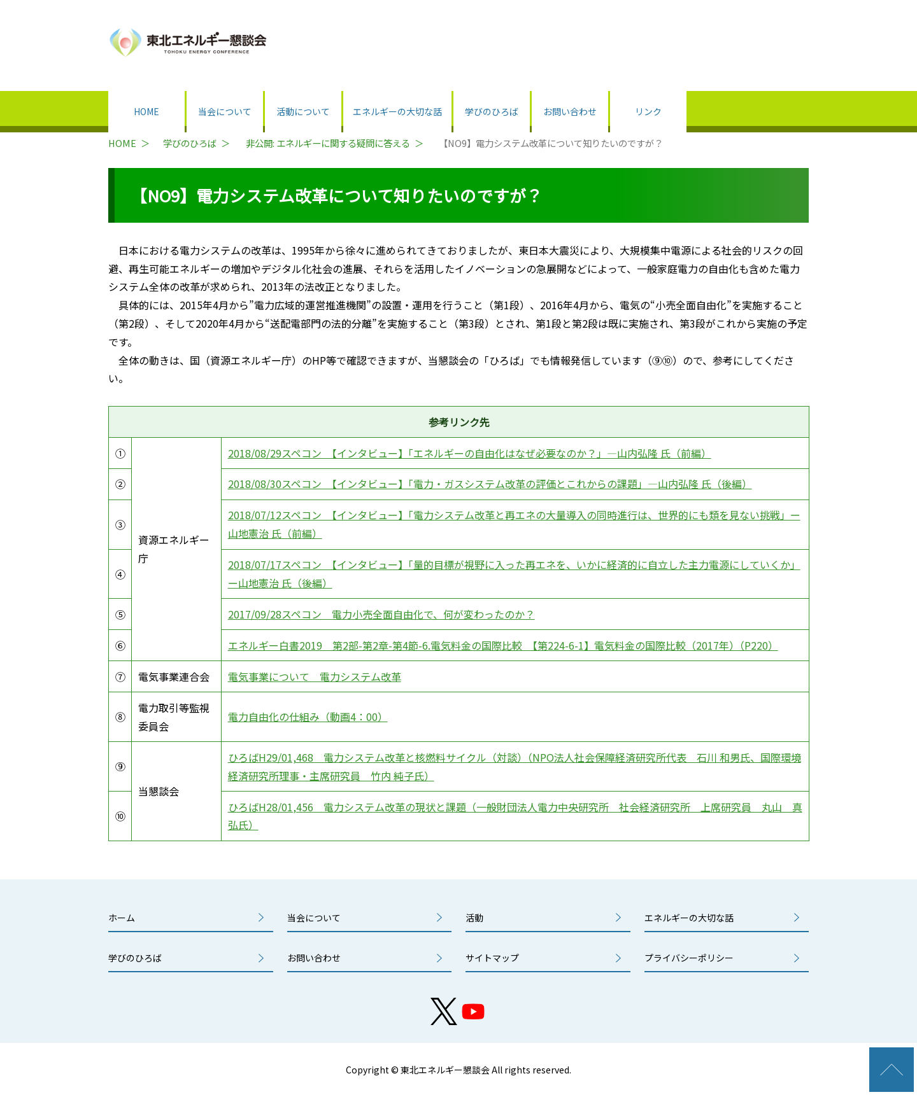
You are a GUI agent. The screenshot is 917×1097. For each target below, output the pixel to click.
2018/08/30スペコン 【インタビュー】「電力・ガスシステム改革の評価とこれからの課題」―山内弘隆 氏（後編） (490, 483)
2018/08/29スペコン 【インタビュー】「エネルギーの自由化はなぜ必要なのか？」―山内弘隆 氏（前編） (469, 453)
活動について (303, 111)
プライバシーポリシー (689, 957)
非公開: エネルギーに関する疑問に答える (328, 143)
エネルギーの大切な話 (397, 111)
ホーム (121, 917)
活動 (474, 917)
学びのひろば (491, 111)
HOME (146, 111)
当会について (225, 111)
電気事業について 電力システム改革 (314, 676)
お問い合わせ (570, 111)
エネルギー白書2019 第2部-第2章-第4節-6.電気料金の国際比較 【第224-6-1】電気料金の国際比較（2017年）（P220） (503, 645)
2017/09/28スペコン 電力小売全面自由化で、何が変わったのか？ (381, 614)
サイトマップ (492, 957)
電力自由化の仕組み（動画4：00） (308, 716)
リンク (648, 111)
